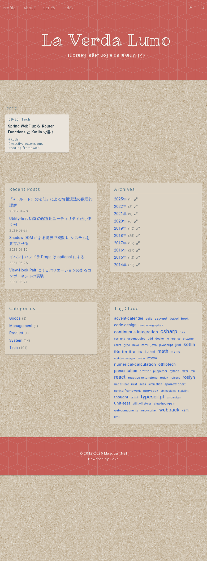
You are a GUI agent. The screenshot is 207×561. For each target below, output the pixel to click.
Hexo (114, 458)
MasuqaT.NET (116, 453)
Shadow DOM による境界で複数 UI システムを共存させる (49, 241)
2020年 (120, 221)
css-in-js (119, 338)
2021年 (120, 214)
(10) (131, 228)
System (15, 340)
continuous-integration (136, 331)
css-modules (136, 338)
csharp (168, 331)
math (163, 351)
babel (174, 318)
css (182, 332)
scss (143, 384)
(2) (130, 206)
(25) (131, 235)
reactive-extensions (27, 143)
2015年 (120, 257)
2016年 (120, 250)
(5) (130, 214)
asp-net (160, 318)
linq (124, 351)
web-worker (149, 410)
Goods (15, 318)
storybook (150, 391)
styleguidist (168, 390)
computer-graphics (151, 325)
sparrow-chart (175, 384)
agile (149, 318)
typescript (153, 397)
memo (175, 351)
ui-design (174, 397)
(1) (130, 199)
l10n (117, 351)
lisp (140, 351)
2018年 (120, 235)
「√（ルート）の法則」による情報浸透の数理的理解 (50, 202)
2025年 (120, 199)
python (174, 371)
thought (121, 397)
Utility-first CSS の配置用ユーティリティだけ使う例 (50, 221)
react (120, 377)
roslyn (189, 377)
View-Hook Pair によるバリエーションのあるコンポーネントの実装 (50, 273)
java (154, 345)
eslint (117, 345)
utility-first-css (142, 403)
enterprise (173, 338)
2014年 (120, 265)
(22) (131, 265)
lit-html (150, 351)
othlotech (167, 364)
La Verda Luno (106, 40)
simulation (155, 384)
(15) (131, 257)
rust (134, 384)
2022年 (120, 206)
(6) (130, 221)
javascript (166, 345)
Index (68, 7)
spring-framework (26, 148)
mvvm (152, 358)
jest (178, 345)
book (185, 318)
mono (141, 358)
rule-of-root (121, 384)
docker (160, 338)
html (144, 345)
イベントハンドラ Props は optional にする (46, 257)
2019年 (120, 228)
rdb (193, 371)
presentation (125, 371)
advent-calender (129, 318)
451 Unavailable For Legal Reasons (106, 56)
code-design (125, 325)
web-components (126, 410)
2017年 (120, 243)
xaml (185, 410)
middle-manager (124, 358)
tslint (135, 397)
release (175, 377)
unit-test (122, 403)
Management (20, 326)
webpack (169, 409)
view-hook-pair (164, 403)
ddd (150, 338)
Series (49, 7)
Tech (25, 119)
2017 (12, 108)
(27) (131, 250)
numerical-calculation (135, 364)
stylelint (183, 390)
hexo (135, 345)
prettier (145, 371)
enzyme (188, 338)
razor (185, 371)
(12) (131, 243)
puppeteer (160, 371)
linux (132, 351)
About (29, 7)
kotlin (15, 139)
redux (164, 378)
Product (16, 333)
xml (117, 417)
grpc (127, 345)
